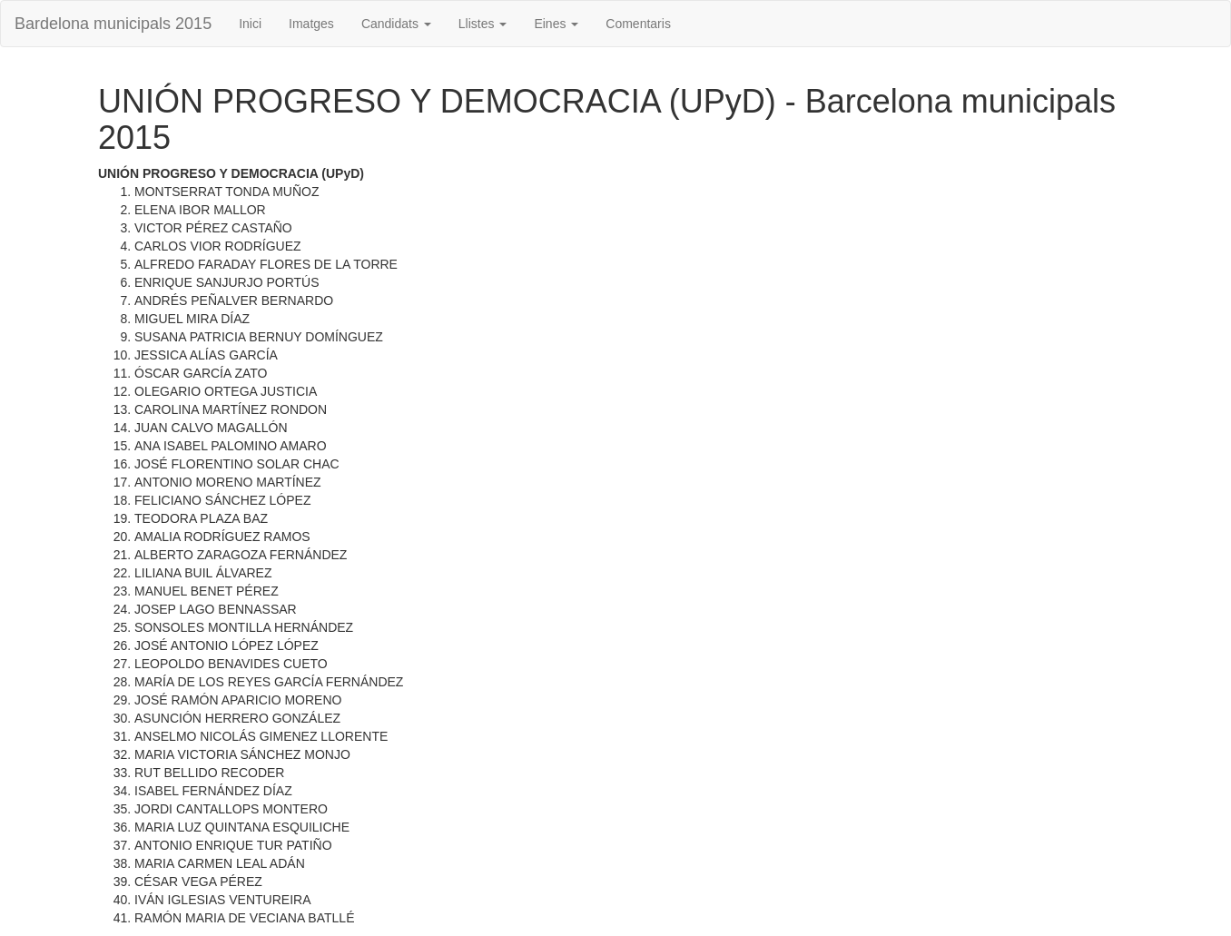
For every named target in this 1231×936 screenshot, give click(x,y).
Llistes (482, 23)
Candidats (396, 23)
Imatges (311, 23)
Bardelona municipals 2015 (113, 24)
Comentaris (638, 23)
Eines (556, 23)
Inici (250, 23)
